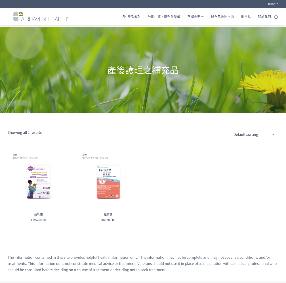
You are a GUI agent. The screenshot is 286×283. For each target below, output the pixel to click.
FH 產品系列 (131, 17)
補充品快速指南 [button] (222, 17)
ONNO (178, 278)
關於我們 (264, 17)
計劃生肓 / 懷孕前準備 (164, 17)
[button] (38, 164)
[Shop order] (254, 121)
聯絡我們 (273, 4)
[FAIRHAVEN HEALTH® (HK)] (40, 17)
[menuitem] (273, 4)
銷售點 (246, 17)
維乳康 (38, 201)
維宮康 (108, 201)
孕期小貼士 (195, 17)
